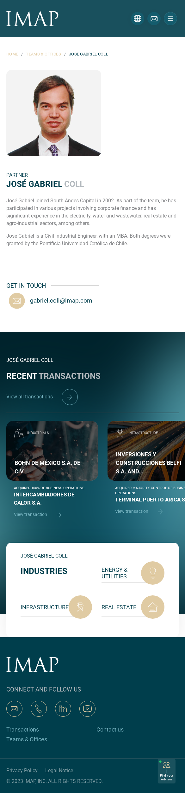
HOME (12, 54)
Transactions (22, 729)
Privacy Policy (22, 770)
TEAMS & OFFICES (43, 54)
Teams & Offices (26, 739)
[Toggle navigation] (170, 18)
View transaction (40, 515)
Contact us (110, 729)
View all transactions (42, 397)
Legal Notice (59, 770)
